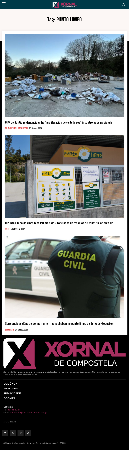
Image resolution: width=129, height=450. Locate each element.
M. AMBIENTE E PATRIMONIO (16, 128)
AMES (7, 229)
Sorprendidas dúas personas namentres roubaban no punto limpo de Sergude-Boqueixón (59, 323)
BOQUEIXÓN (9, 329)
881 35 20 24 (14, 409)
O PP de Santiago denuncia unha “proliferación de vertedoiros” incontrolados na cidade (58, 122)
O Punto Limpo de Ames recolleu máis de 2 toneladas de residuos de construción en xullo (59, 223)
